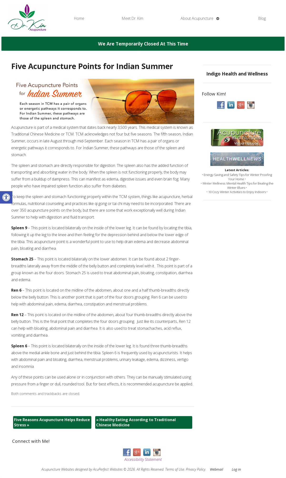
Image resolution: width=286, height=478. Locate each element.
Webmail (216, 469)
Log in (236, 469)
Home (79, 18)
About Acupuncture (197, 18)
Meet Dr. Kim (132, 18)
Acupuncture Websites (57, 469)
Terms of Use (174, 469)
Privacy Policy (195, 469)
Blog (262, 18)
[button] (6, 197)
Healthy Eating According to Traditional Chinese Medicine (136, 422)
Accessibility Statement (143, 459)
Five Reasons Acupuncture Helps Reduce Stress (52, 422)
